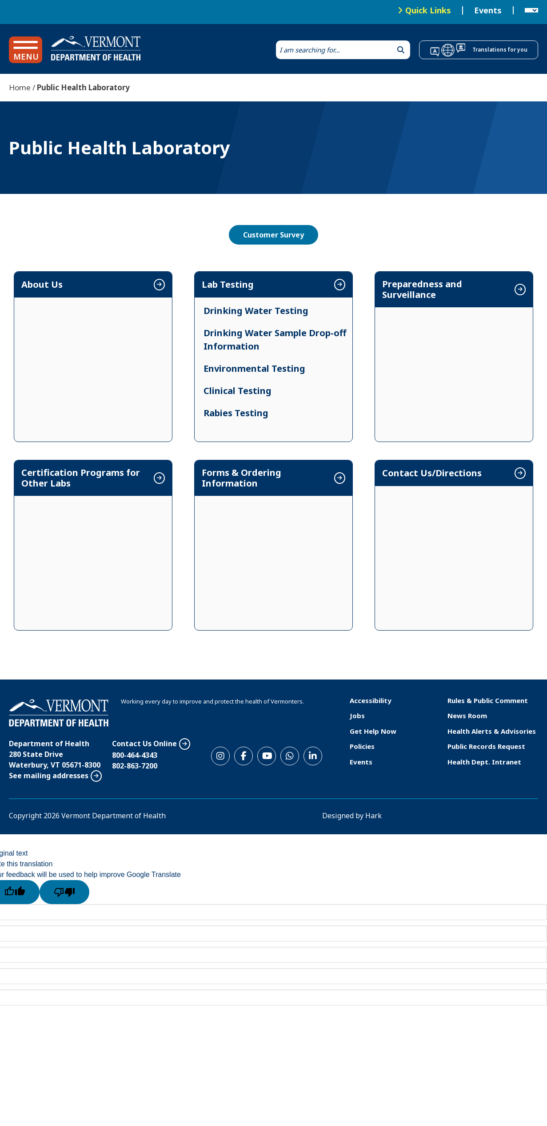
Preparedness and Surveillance (422, 289)
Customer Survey (273, 235)
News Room (467, 715)
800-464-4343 (134, 755)
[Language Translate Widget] (531, 10)
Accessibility (370, 700)
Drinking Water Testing (256, 311)
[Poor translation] (64, 892)
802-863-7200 (134, 766)
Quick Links (428, 10)
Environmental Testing (254, 368)
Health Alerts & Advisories (491, 731)
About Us (42, 284)
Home (20, 87)
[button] (25, 49)
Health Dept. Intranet (484, 761)
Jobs (357, 715)
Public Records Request (486, 746)
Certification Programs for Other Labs (80, 478)
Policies (362, 746)
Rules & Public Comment (487, 700)
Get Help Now (373, 731)
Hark (373, 815)
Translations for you (499, 49)
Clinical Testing (238, 391)
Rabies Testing (236, 413)
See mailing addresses (48, 775)
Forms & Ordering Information (241, 478)
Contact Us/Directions (432, 473)
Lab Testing (228, 284)
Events (488, 10)
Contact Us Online (144, 743)
